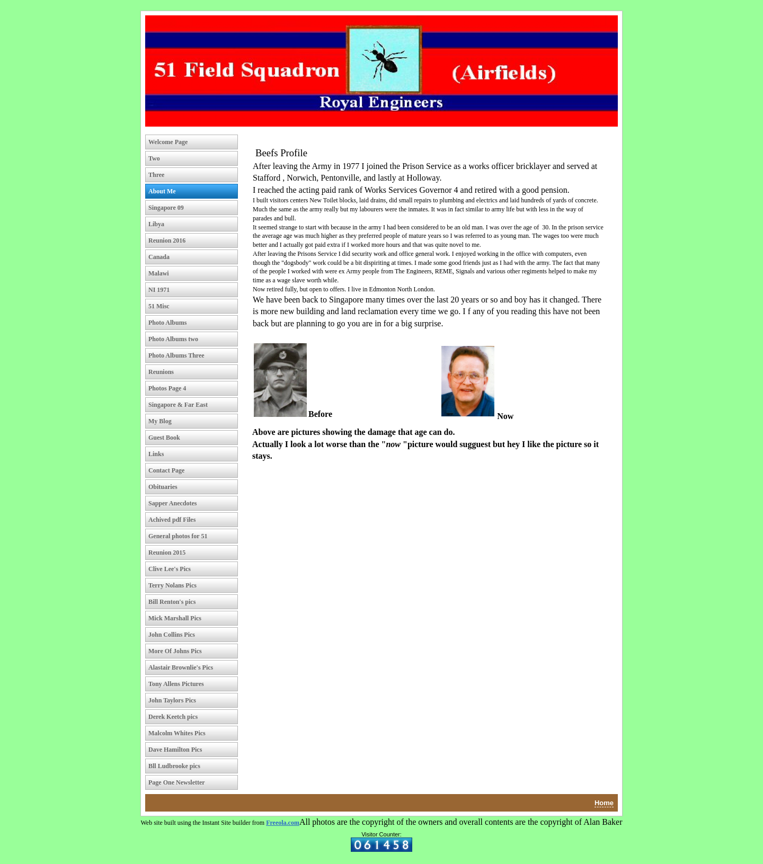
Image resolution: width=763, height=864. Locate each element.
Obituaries (163, 487)
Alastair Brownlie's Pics (180, 667)
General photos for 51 (177, 536)
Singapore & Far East (178, 404)
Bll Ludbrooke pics (174, 766)
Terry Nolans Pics (172, 585)
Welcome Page (168, 142)
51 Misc (159, 306)
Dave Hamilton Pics (175, 749)
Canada (159, 257)
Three (156, 175)
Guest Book (164, 437)
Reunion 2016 (166, 240)
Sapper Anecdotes (172, 503)
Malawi (158, 273)
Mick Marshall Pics (174, 618)
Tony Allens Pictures (176, 684)
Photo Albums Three (176, 355)
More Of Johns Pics (175, 651)
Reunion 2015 (166, 552)
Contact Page (166, 470)
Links (156, 454)
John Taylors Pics (172, 700)
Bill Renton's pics (172, 601)
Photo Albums (167, 322)
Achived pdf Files (172, 519)
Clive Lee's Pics (169, 569)
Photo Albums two (173, 339)
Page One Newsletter (176, 782)
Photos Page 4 (167, 388)
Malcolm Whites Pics (177, 733)
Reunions (161, 372)
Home (604, 803)
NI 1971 (159, 289)
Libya (156, 224)
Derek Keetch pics (173, 716)
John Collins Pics (171, 634)
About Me (162, 191)
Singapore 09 (166, 207)
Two (154, 158)
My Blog (160, 421)
